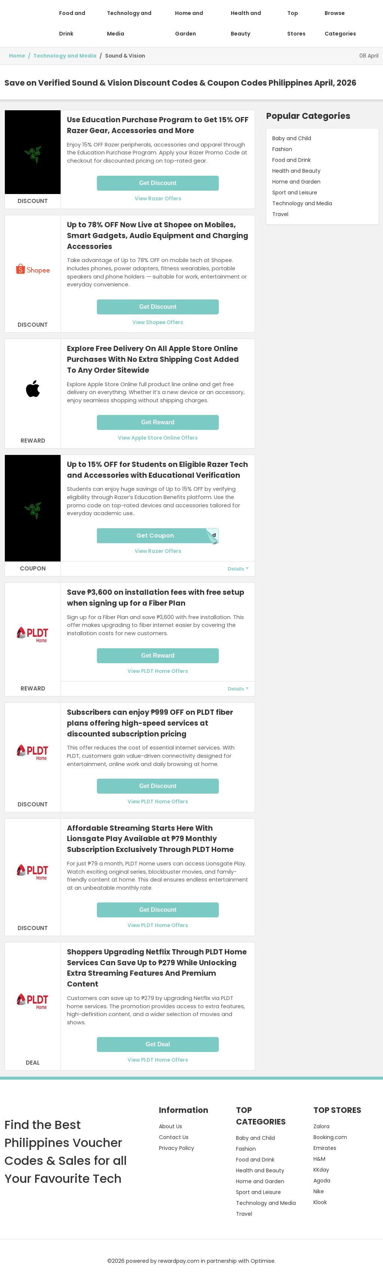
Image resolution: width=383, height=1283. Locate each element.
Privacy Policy (176, 1148)
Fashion (282, 149)
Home (17, 55)
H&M (319, 1159)
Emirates (324, 1148)
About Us (170, 1126)
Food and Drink (72, 23)
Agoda (321, 1180)
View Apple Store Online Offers (158, 437)
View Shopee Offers (157, 322)
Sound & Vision (125, 55)
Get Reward (158, 422)
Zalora (321, 1126)
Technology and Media (129, 23)
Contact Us (174, 1137)
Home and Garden (189, 23)
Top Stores (296, 23)
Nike (318, 1191)
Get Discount (158, 183)
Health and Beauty (246, 23)
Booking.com (330, 1137)
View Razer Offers (158, 198)
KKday (321, 1169)
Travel (280, 214)
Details (236, 569)
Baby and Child (291, 138)
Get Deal (158, 1044)
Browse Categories (340, 23)
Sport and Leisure (294, 192)
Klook (320, 1202)
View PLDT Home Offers (158, 671)
